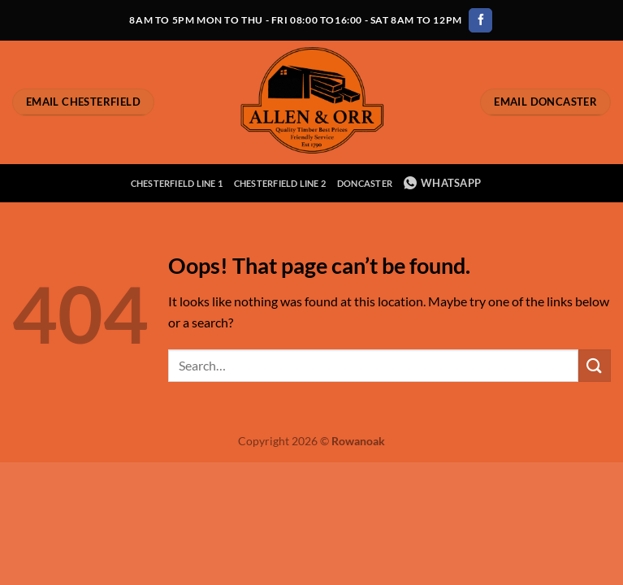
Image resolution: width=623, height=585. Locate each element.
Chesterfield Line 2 (280, 183)
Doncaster (364, 183)
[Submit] (594, 365)
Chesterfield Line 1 (177, 183)
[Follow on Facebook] (480, 20)
